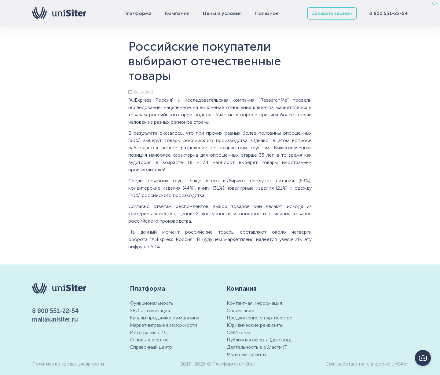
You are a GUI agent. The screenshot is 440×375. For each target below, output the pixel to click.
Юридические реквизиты (255, 325)
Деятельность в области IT (257, 347)
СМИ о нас (239, 332)
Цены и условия (222, 13)
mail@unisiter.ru (55, 319)
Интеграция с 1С (148, 332)
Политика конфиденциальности (68, 364)
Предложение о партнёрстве (259, 318)
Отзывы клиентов (149, 340)
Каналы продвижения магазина (164, 318)
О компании (240, 310)
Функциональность (151, 303)
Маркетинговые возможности (163, 325)
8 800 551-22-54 (388, 13)
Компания (177, 13)
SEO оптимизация (150, 310)
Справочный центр (151, 347)
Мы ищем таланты (246, 354)
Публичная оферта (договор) (259, 340)
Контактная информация (254, 303)
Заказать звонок (332, 13)
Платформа (137, 13)
